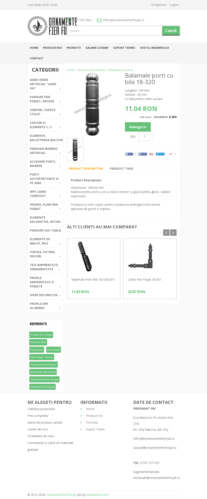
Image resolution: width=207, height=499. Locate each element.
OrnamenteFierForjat (61, 495)
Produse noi (52, 48)
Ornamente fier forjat (44, 379)
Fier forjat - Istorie (41, 357)
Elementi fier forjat (42, 387)
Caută (171, 30)
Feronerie (36, 350)
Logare (174, 5)
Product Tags (121, 168)
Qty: (133, 136)
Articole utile (38, 342)
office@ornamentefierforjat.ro (120, 20)
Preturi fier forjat (41, 335)
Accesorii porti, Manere (92, 70)
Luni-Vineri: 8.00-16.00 (42, 5)
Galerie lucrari (96, 48)
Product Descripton (86, 168)
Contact (36, 58)
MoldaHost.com (98, 495)
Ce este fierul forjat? (43, 364)
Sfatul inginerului (154, 48)
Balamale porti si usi (121, 70)
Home (34, 48)
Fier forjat (53, 350)
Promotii (74, 48)
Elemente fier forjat (43, 372)
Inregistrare (158, 5)
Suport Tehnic (124, 48)
